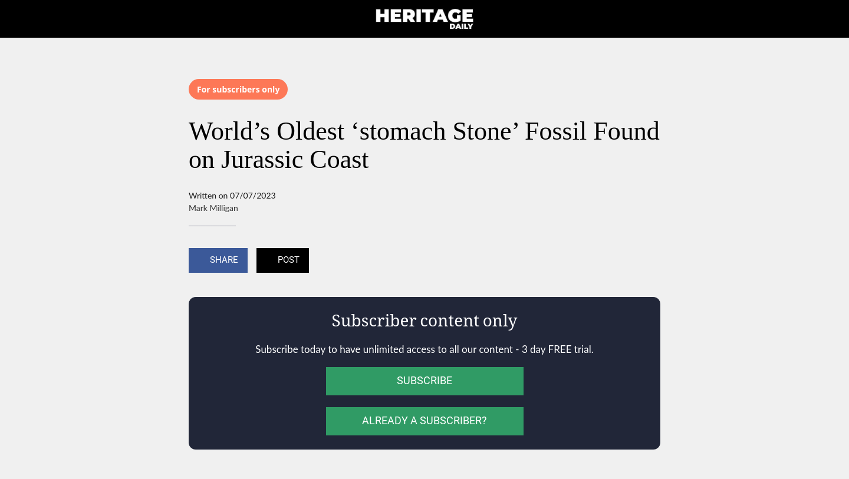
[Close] (24, 19)
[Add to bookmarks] (646, 261)
